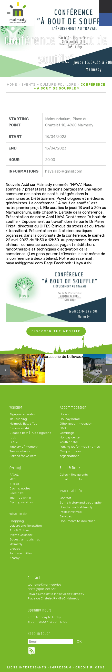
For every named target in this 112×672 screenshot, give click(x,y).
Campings (67, 433)
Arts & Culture (19, 530)
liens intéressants (26, 667)
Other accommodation (76, 423)
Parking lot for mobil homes (80, 446)
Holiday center (70, 437)
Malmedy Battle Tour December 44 (23, 426)
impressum (61, 667)
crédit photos (90, 667)
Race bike (16, 493)
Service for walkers (22, 456)
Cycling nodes (19, 488)
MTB (12, 479)
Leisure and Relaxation (25, 525)
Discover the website (56, 331)
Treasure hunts (19, 451)
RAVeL (14, 474)
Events (29, 84)
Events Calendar (20, 535)
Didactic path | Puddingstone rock (30, 435)
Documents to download (78, 521)
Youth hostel (69, 442)
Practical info (71, 491)
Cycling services (21, 502)
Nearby (14, 558)
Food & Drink (70, 468)
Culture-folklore (58, 84)
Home (12, 84)
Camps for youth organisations (72, 453)
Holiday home (70, 419)
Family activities (20, 553)
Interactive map (71, 512)
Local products (71, 479)
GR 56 (13, 442)
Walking (16, 407)
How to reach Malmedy (76, 507)
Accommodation (73, 407)
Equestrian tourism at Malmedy (24, 542)
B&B (63, 428)
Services (66, 516)
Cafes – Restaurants (74, 474)
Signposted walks (22, 414)
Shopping (16, 521)
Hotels (64, 414)
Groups (14, 548)
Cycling (15, 468)
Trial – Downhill (20, 497)
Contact (65, 498)
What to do (18, 514)
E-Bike (14, 484)
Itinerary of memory (23, 446)
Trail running (18, 419)
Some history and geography (80, 502)
